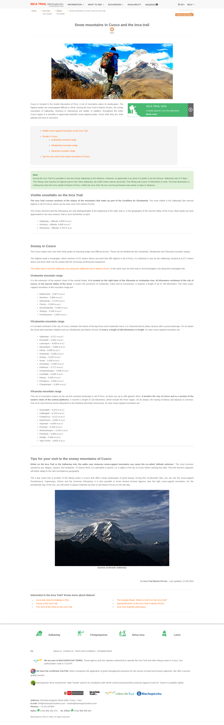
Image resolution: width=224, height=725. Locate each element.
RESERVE (151, 4)
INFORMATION (76, 4)
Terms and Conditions (85, 651)
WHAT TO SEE (96, 4)
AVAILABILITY (134, 4)
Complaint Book (104, 651)
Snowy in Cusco (49, 136)
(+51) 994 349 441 (82, 711)
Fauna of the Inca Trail (46, 603)
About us (57, 651)
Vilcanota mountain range (63, 151)
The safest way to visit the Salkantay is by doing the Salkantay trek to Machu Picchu (70, 268)
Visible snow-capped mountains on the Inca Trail (65, 131)
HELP (190, 4)
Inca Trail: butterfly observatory (131, 607)
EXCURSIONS (115, 4)
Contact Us (68, 651)
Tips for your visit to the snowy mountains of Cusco (66, 156)
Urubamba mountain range (63, 140)
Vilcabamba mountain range (64, 145)
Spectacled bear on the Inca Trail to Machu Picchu (140, 603)
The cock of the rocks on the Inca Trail (54, 607)
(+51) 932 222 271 (48, 711)
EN (181, 4)
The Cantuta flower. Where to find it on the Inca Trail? (142, 600)
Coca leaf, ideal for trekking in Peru (52, 600)
